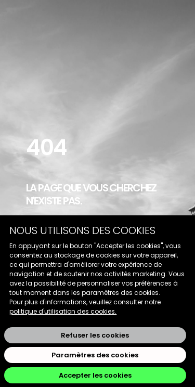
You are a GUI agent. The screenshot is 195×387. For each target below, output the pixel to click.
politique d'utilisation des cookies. (62, 311)
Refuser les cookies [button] (95, 335)
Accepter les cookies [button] (95, 375)
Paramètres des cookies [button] (94, 355)
